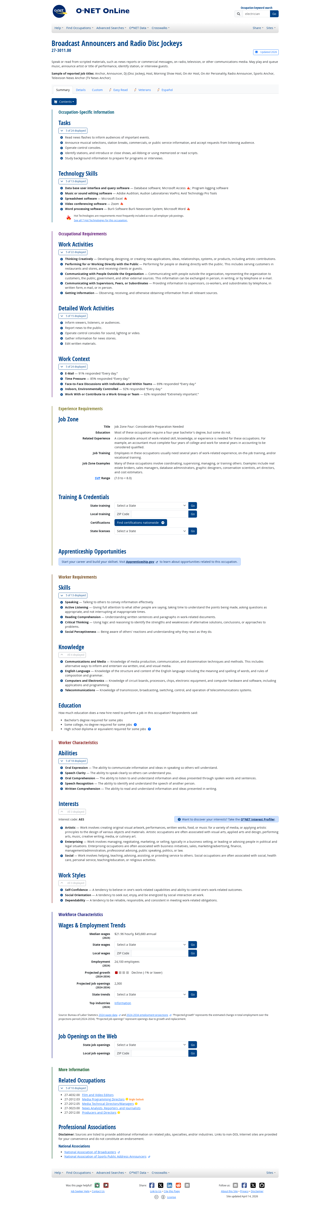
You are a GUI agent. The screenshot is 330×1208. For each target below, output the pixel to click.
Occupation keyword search (256, 8)
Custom (97, 90)
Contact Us (98, 1191)
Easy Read (118, 90)
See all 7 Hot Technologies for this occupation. (101, 220)
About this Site (229, 1191)
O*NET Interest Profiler (258, 819)
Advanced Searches (110, 28)
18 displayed (74, 761)
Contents (63, 102)
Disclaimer (257, 1191)
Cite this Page (172, 1191)
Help (58, 28)
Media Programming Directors (103, 1099)
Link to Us (155, 1191)
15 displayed (74, 316)
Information (122, 1003)
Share (257, 28)
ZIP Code (123, 514)
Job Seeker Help (80, 1191)
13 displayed (74, 181)
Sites (269, 28)
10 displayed (74, 1088)
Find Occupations (78, 28)
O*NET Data (137, 28)
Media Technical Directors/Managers (108, 1104)
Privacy (244, 1191)
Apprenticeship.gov (140, 562)
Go (274, 14)
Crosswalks (159, 28)
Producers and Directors (99, 1112)
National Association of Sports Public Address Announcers (105, 1156)
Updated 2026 (266, 52)
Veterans (142, 90)
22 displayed (74, 252)
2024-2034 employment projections (147, 1015)
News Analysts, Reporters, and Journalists (111, 1108)
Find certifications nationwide (141, 523)
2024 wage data (108, 1015)
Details (81, 90)
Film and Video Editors (98, 1095)
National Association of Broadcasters (90, 1152)
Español (165, 90)
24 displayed (74, 131)
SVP (97, 478)
